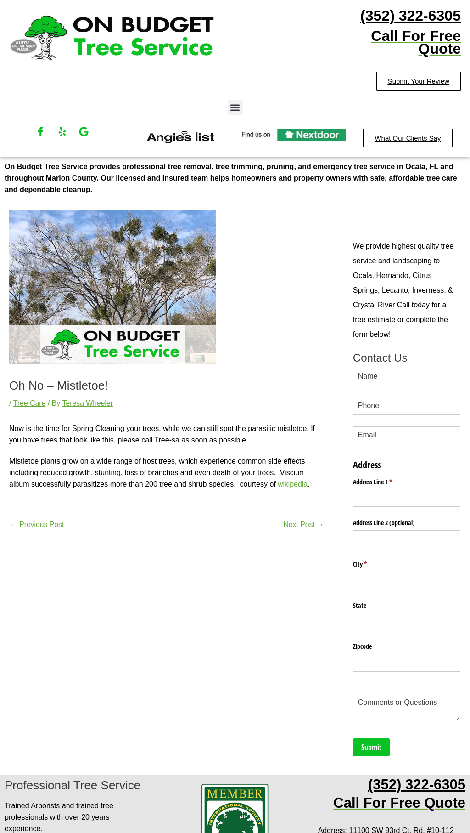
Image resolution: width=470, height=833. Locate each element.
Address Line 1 (383, 476)
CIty (370, 555)
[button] (235, 107)
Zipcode (362, 633)
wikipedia (292, 483)
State (359, 594)
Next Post (303, 524)
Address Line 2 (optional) (384, 515)
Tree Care (29, 403)
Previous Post (37, 524)
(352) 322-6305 (410, 15)
